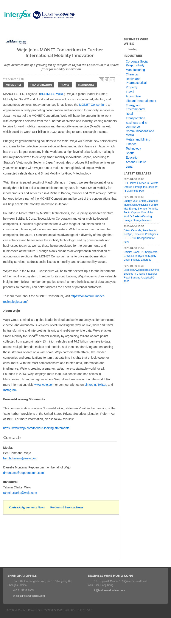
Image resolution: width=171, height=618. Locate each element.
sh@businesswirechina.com (29, 595)
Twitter (102, 384)
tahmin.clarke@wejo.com (20, 492)
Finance (131, 144)
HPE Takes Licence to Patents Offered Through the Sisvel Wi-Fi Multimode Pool (141, 187)
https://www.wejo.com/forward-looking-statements (36, 428)
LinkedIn (90, 384)
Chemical (132, 74)
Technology (86, 84)
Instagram (10, 390)
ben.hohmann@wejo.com (20, 458)
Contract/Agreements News (27, 507)
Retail (130, 113)
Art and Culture (136, 162)
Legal (129, 166)
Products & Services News (66, 507)
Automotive (13, 84)
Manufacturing (135, 70)
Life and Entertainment (141, 100)
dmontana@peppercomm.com (23, 472)
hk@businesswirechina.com (109, 590)
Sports (130, 153)
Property (131, 87)
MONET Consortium (92, 104)
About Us (90, 29)
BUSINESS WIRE (52, 94)
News (28, 29)
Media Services (66, 29)
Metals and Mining (138, 139)
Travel (65, 84)
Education (132, 157)
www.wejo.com (44, 384)
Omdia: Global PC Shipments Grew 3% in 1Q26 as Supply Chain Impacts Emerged (140, 256)
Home (13, 29)
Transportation (41, 84)
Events (43, 29)
